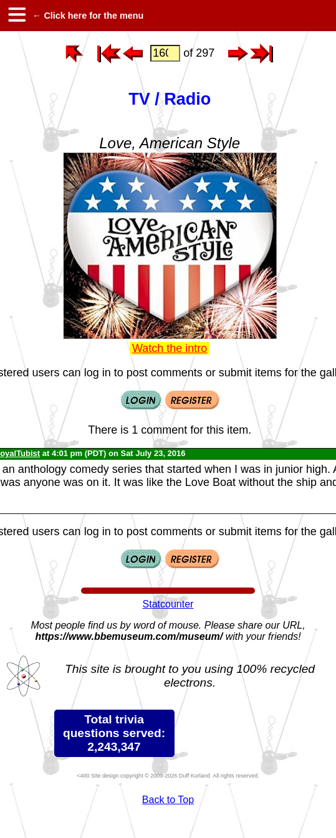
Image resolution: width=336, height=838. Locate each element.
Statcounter (168, 604)
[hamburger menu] (16, 15)
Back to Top (168, 799)
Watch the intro (169, 348)
